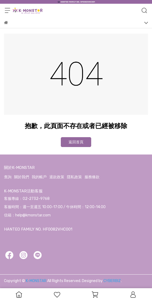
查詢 (7, 177)
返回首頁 (76, 142)
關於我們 (21, 177)
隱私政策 (74, 177)
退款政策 (56, 177)
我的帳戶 (39, 177)
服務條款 (92, 177)
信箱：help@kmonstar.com (27, 215)
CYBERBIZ (112, 281)
